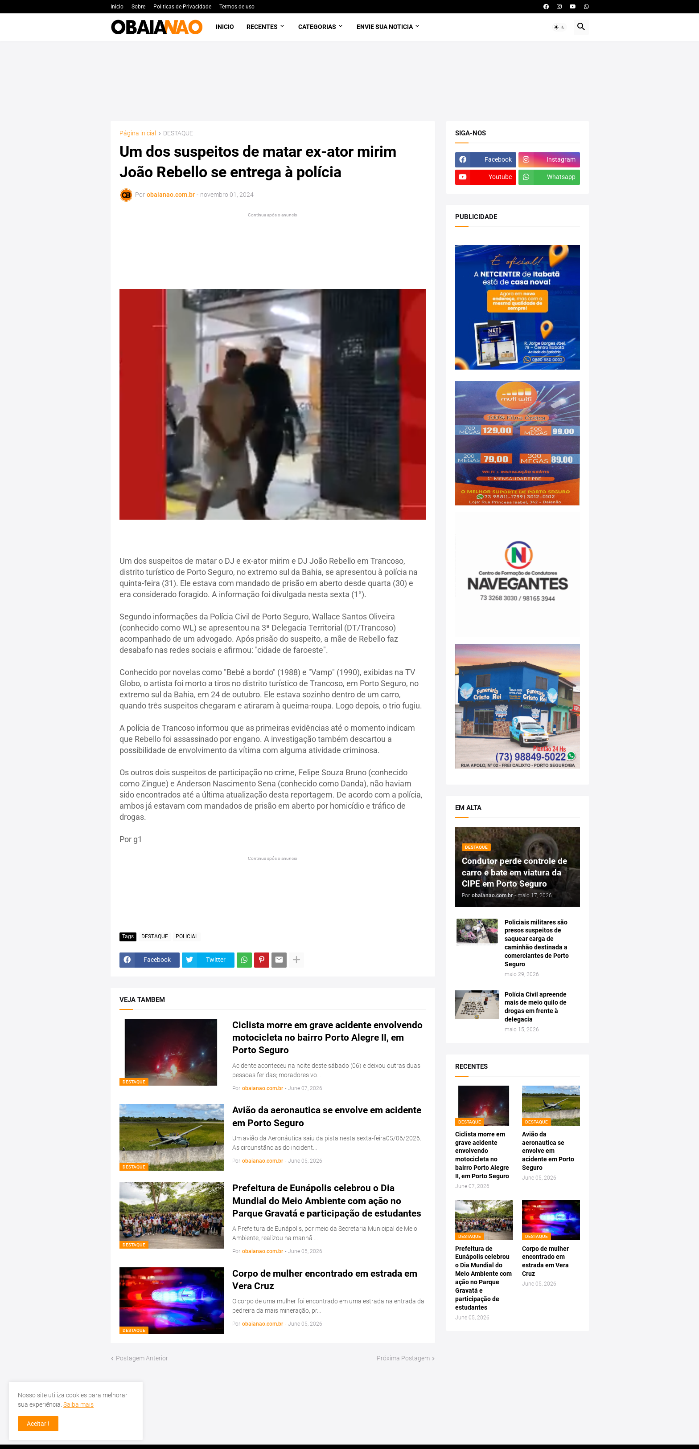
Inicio (117, 7)
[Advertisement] (349, 81)
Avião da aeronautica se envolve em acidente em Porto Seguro (326, 1116)
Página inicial (137, 133)
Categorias (317, 26)
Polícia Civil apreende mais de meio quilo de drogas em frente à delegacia (536, 1007)
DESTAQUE (178, 133)
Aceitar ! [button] (38, 1423)
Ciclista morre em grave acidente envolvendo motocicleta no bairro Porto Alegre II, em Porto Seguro (327, 1038)
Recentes (262, 26)
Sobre (138, 7)
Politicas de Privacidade (182, 7)
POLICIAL (187, 936)
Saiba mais (78, 1404)
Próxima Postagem (403, 1358)
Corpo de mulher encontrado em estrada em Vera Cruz (324, 1279)
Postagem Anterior (142, 1358)
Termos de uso (237, 7)
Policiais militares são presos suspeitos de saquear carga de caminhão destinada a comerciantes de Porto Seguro (537, 943)
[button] (559, 27)
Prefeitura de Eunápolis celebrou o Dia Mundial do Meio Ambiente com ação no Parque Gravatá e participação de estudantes (326, 1201)
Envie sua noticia (385, 26)
